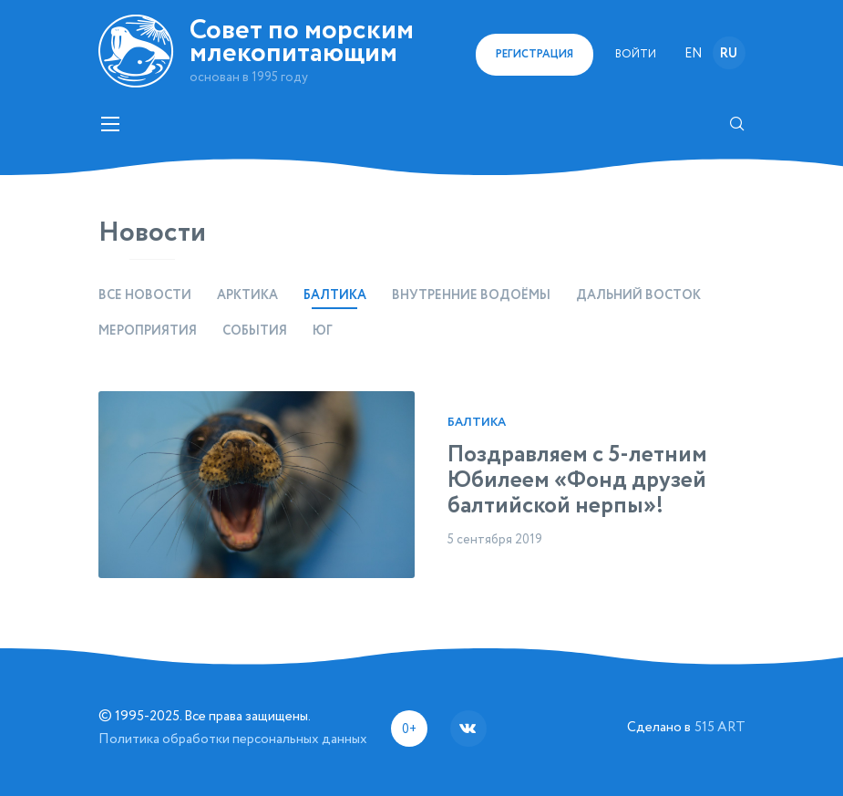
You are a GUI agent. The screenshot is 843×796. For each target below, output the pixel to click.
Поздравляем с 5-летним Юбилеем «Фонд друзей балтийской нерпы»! (577, 481)
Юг (323, 331)
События (254, 331)
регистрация (534, 54)
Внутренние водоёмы (471, 295)
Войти (635, 54)
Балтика (476, 423)
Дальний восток (638, 295)
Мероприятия (147, 331)
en (693, 53)
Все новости (144, 295)
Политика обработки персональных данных (232, 739)
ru (728, 53)
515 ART (719, 727)
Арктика (247, 295)
